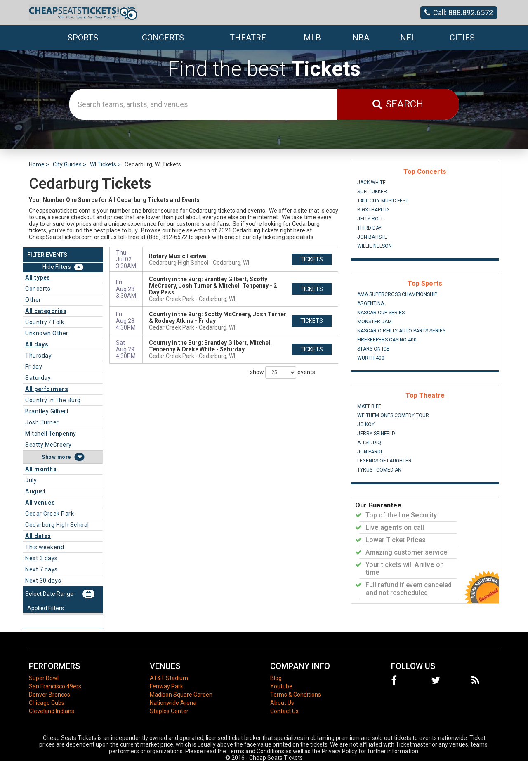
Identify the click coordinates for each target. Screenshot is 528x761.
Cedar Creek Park (49, 513)
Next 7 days (41, 569)
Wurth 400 (370, 358)
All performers (46, 389)
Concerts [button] (163, 38)
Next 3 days (41, 558)
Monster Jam (374, 322)
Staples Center (169, 711)
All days (36, 344)
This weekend (44, 547)
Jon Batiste (372, 237)
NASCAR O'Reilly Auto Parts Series (401, 331)
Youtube (281, 686)
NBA (360, 38)
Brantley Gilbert (46, 411)
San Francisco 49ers (55, 686)
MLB (312, 38)
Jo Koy (366, 424)
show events (282, 372)
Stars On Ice (373, 349)
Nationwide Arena (173, 702)
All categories (45, 311)
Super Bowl (44, 678)
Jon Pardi (369, 452)
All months (41, 469)
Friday (33, 366)
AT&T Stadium (169, 678)
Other (33, 299)
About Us (282, 702)
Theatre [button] (248, 38)
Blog (276, 678)
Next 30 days (43, 580)
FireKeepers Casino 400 (387, 340)
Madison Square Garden (181, 694)
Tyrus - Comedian (379, 470)
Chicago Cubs (46, 702)
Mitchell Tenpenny (50, 433)
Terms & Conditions (295, 694)
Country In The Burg (53, 400)
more (64, 457)
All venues (40, 502)
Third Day (369, 228)
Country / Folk (44, 322)
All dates (38, 536)
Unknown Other (46, 333)
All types (37, 277)
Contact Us (284, 711)
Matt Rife (369, 406)
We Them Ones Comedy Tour (393, 415)
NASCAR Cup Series (381, 312)
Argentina (370, 303)
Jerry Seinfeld (376, 433)
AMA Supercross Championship (397, 294)
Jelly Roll (370, 219)
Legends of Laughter (384, 461)
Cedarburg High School (57, 525)
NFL (408, 38)
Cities (462, 38)
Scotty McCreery (48, 444)
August (35, 491)
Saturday (38, 378)
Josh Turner (42, 422)
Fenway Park (166, 686)
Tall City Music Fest (382, 201)
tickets (311, 259)
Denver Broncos (49, 694)
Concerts (37, 288)
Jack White (371, 182)
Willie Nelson (374, 246)
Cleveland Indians (51, 711)
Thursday (38, 355)
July (31, 480)
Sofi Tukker (372, 191)
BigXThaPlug (373, 210)
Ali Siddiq (369, 443)
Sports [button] (83, 38)
